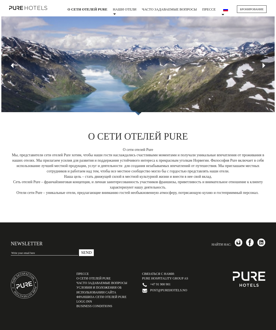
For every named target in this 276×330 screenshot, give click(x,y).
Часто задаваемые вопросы (169, 9)
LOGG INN (84, 301)
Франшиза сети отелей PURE (102, 297)
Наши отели (124, 11)
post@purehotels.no (168, 290)
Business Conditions (94, 306)
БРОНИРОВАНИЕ (252, 9)
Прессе (209, 9)
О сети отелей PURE (88, 9)
